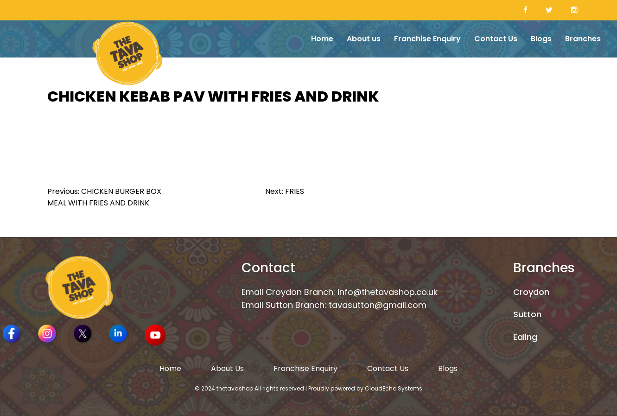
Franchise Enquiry (427, 38)
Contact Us (495, 38)
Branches (583, 38)
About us (364, 38)
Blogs (541, 38)
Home (322, 38)
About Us (227, 368)
